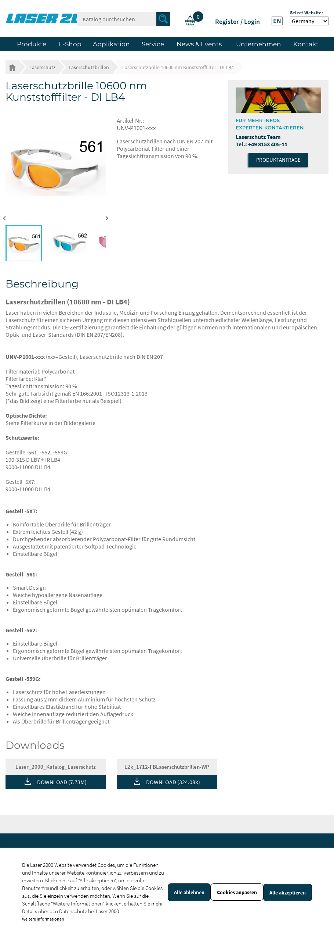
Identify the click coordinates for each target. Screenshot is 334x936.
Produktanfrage (278, 159)
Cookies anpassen (237, 892)
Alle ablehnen (189, 892)
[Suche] (123, 19)
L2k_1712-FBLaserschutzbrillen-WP (166, 766)
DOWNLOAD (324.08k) (173, 782)
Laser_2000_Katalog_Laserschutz (55, 766)
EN (277, 21)
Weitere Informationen (43, 919)
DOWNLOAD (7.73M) (62, 782)
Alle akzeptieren (287, 892)
